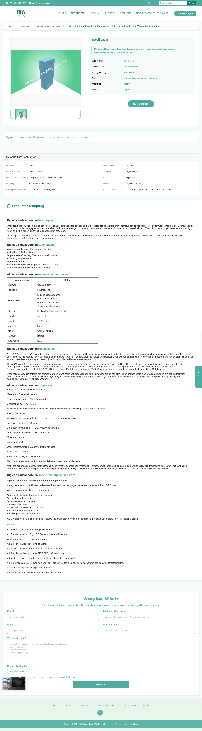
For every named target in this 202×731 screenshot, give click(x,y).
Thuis (62, 13)
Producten (78, 13)
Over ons (125, 13)
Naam (10, 625)
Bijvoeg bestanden (17, 666)
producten (83, 707)
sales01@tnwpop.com (41, 3)
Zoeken (191, 3)
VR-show (109, 13)
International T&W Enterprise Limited (98, 726)
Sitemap (146, 707)
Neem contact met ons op (106, 707)
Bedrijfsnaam (110, 625)
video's (94, 13)
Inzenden (101, 684)
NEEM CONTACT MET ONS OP (152, 13)
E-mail (11, 611)
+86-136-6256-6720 (17, 3)
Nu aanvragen (185, 13)
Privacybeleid (130, 707)
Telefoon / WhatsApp (114, 611)
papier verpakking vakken (49, 26)
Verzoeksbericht (16, 638)
